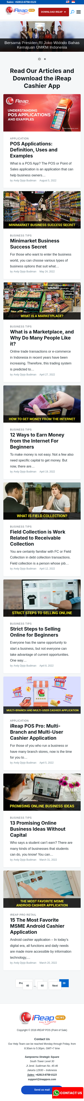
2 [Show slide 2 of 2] (45, 59)
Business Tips (21, 235)
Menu (78, 12)
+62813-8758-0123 (46, 1074)
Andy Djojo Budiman (25, 180)
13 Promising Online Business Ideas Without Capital (38, 829)
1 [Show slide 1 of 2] (39, 59)
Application (19, 138)
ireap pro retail (23, 914)
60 (42, 985)
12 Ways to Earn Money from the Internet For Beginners (37, 441)
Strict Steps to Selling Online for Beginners (35, 632)
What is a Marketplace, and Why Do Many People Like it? (42, 338)
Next (55, 985)
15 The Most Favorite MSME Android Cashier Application (37, 926)
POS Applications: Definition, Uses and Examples (33, 150)
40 (27, 985)
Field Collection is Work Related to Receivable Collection (37, 538)
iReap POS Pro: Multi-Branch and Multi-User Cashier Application (36, 732)
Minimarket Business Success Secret (34, 244)
